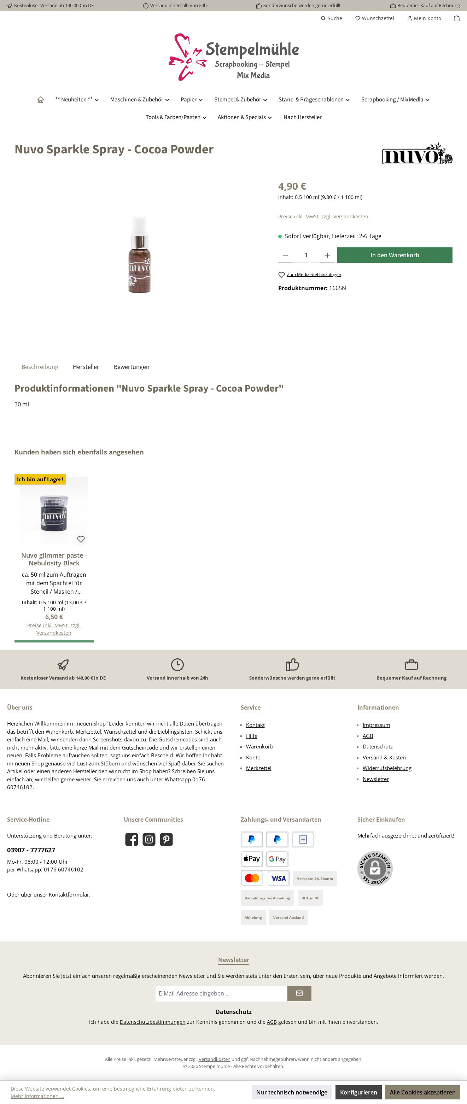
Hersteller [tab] (86, 367)
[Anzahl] (306, 255)
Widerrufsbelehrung (387, 767)
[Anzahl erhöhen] (327, 255)
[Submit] (299, 994)
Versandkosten (214, 1059)
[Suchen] (331, 18)
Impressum (376, 724)
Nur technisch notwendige (291, 1092)
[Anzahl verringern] (285, 255)
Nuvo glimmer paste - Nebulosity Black (54, 559)
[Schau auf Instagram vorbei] (149, 839)
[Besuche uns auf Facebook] (132, 839)
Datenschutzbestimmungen (153, 1021)
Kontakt (255, 724)
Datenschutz (378, 746)
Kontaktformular (69, 894)
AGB (368, 735)
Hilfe (251, 735)
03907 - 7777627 (31, 850)
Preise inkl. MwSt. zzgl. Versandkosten (323, 216)
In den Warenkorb (394, 255)
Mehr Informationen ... (37, 1096)
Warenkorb (259, 746)
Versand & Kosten (384, 757)
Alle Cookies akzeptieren (423, 1092)
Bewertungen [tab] (132, 367)
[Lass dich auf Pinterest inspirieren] (166, 839)
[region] (139, 254)
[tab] (39, 366)
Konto (253, 757)
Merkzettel (259, 767)
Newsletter (376, 778)
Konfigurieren (358, 1092)
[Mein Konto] (424, 18)
